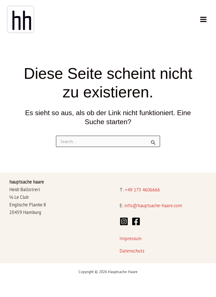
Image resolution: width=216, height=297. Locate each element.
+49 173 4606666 (142, 190)
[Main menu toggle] (203, 19)
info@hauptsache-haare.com (153, 205)
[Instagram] (124, 221)
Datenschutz (132, 251)
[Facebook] (136, 221)
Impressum (130, 238)
